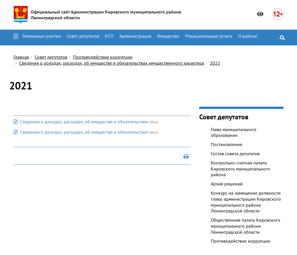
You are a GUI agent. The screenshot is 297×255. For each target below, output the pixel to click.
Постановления (226, 144)
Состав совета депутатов (235, 153)
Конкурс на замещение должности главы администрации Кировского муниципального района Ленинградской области (246, 202)
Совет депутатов (83, 36)
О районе (247, 36)
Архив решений (227, 184)
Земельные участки (41, 36)
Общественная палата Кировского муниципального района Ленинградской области (245, 226)
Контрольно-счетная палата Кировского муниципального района (240, 169)
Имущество (168, 36)
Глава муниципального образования (233, 132)
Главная (21, 57)
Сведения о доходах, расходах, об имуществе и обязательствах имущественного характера (111, 63)
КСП (109, 36)
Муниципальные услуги (208, 36)
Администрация (135, 36)
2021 (215, 63)
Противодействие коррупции (103, 57)
